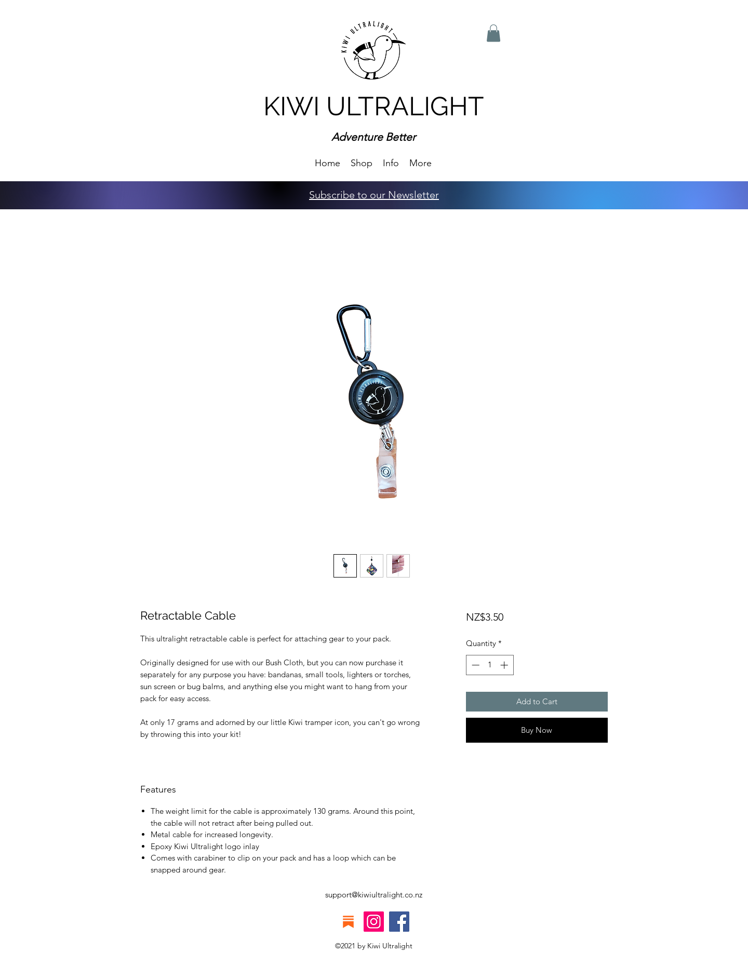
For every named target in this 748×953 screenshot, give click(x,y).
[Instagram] (374, 921)
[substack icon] (348, 921)
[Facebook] (399, 921)
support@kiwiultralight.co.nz (373, 895)
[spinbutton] (489, 665)
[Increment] (505, 665)
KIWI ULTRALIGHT (373, 106)
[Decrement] (475, 665)
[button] (391, 162)
